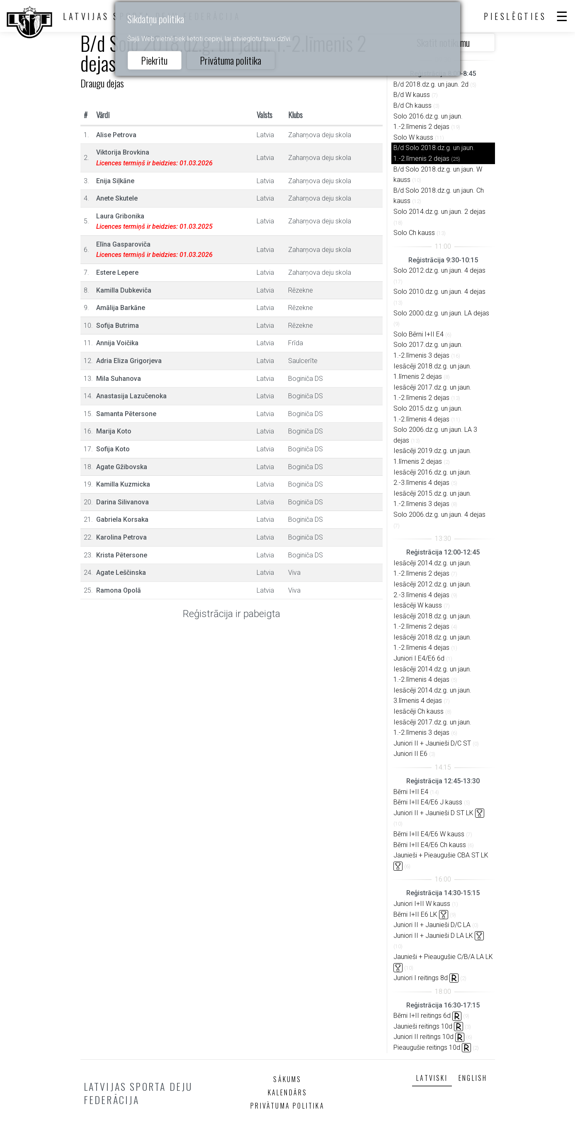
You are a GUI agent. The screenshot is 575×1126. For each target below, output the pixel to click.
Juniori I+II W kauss (421, 904)
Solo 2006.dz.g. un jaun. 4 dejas (439, 514)
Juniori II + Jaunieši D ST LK (433, 813)
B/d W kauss (411, 95)
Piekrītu (154, 60)
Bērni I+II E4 (410, 792)
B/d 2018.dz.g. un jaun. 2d (430, 84)
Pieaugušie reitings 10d (426, 1047)
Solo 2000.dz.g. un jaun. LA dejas (441, 313)
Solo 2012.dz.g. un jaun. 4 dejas (439, 270)
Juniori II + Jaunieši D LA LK (433, 936)
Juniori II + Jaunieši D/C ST (432, 743)
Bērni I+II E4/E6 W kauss (428, 834)
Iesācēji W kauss (417, 605)
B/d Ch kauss (412, 105)
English (473, 1078)
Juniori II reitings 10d (423, 1037)
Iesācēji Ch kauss (418, 711)
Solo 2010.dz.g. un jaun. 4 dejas (439, 291)
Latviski (432, 1078)
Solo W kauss (413, 137)
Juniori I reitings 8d (420, 978)
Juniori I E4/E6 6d (418, 658)
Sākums (287, 1079)
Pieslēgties (515, 16)
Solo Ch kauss (414, 233)
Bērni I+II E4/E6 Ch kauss (429, 845)
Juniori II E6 (410, 754)
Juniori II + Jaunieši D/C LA (432, 925)
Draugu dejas (102, 82)
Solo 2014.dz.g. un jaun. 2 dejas (439, 212)
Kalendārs (288, 1092)
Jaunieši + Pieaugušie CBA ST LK (440, 855)
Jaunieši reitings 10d (422, 1026)
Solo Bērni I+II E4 (418, 334)
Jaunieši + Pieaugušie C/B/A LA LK (443, 957)
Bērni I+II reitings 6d (422, 1015)
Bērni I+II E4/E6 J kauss (427, 802)
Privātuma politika (230, 60)
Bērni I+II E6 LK (415, 914)
